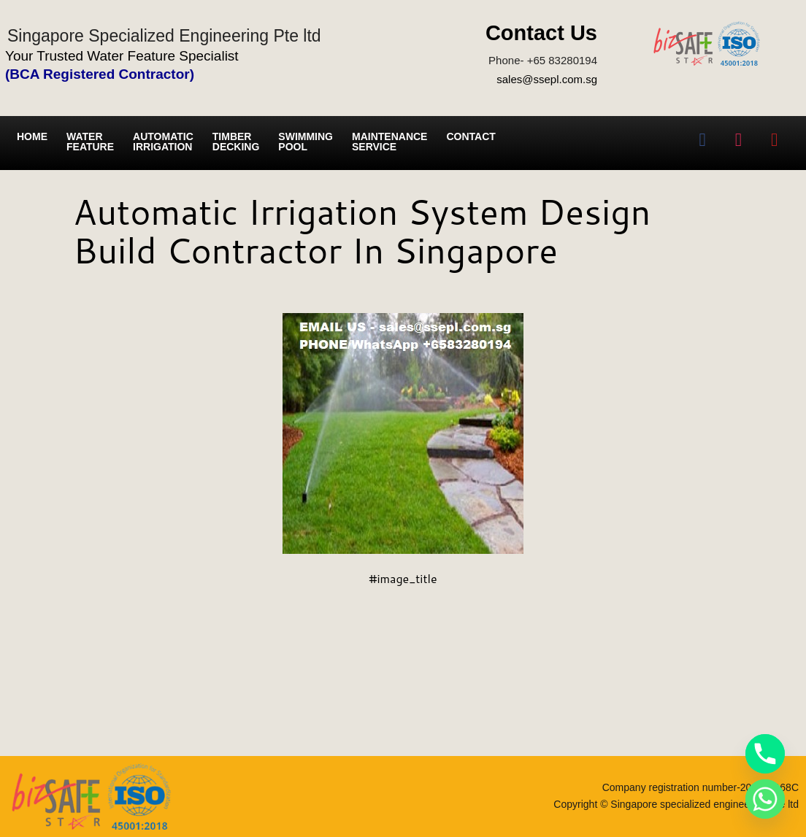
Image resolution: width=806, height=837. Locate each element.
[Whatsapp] (765, 799)
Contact (470, 136)
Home (32, 136)
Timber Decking (236, 142)
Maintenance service (389, 142)
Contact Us (541, 33)
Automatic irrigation (163, 142)
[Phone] (765, 754)
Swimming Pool (305, 142)
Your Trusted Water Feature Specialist (122, 55)
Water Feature (90, 142)
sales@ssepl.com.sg (546, 79)
